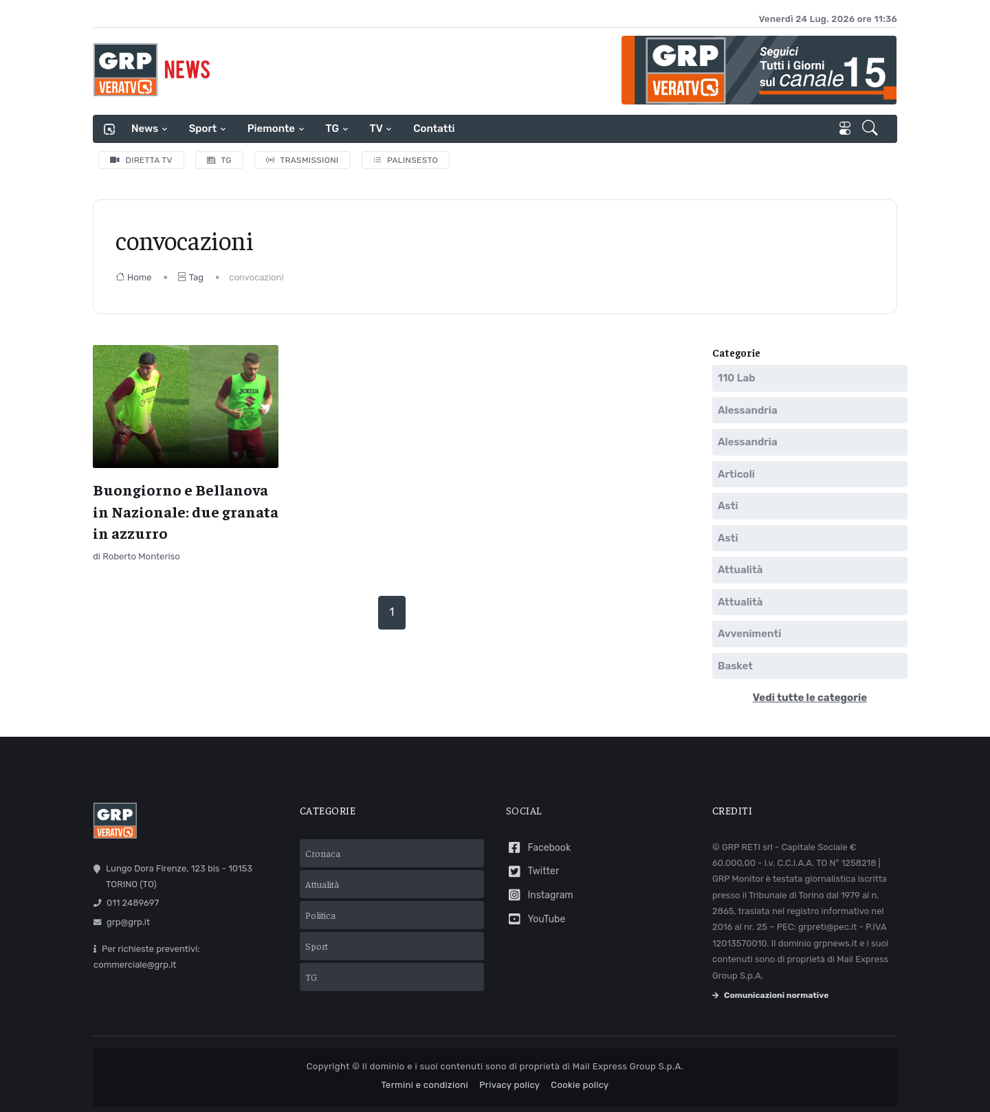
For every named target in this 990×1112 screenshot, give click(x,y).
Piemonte (271, 128)
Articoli (736, 474)
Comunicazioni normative (770, 995)
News (144, 128)
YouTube (535, 919)
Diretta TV (141, 160)
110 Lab (737, 378)
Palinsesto (406, 160)
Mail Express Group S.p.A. (628, 1066)
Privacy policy (509, 1085)
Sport (203, 128)
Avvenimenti (749, 633)
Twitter (532, 871)
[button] (871, 129)
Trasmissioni (302, 160)
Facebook (538, 847)
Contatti (433, 128)
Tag (190, 277)
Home (134, 277)
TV (376, 128)
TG (332, 128)
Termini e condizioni (424, 1085)
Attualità (740, 570)
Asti (728, 506)
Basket (735, 666)
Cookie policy (579, 1085)
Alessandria (748, 410)
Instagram (539, 895)
